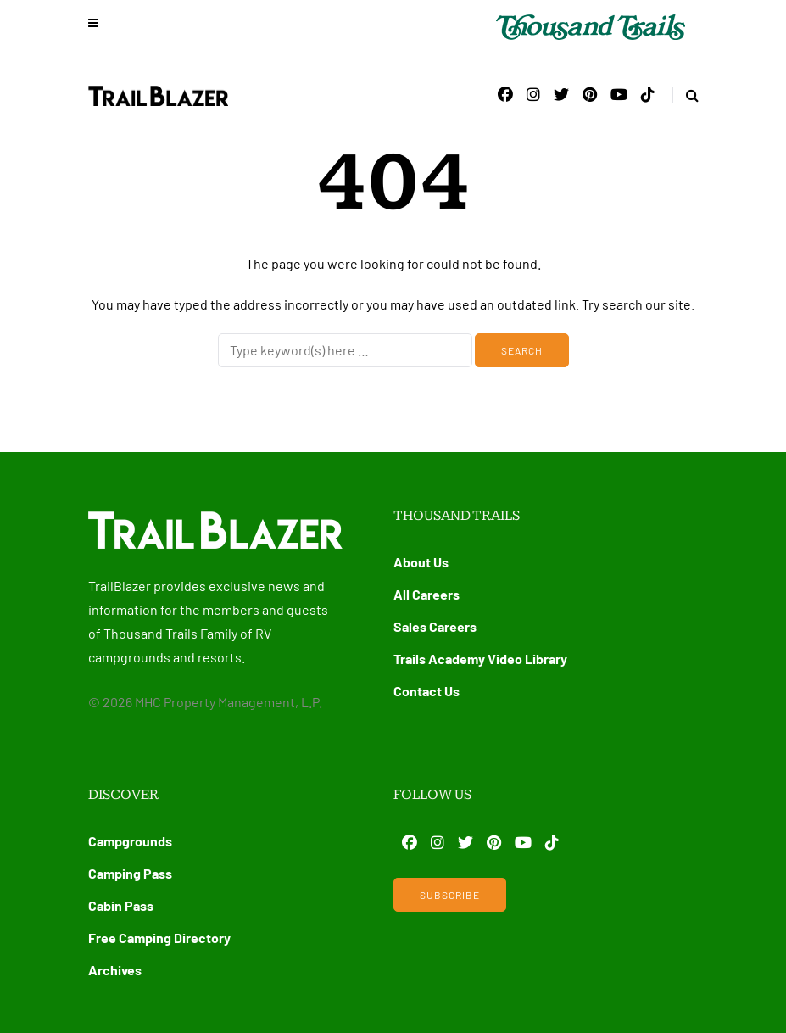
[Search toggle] (685, 95)
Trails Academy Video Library (480, 659)
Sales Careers (435, 626)
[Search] (345, 350)
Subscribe (450, 895)
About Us (421, 562)
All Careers (426, 594)
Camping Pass (130, 873)
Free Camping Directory (159, 938)
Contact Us (426, 691)
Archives (115, 970)
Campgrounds (130, 841)
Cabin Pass (120, 905)
